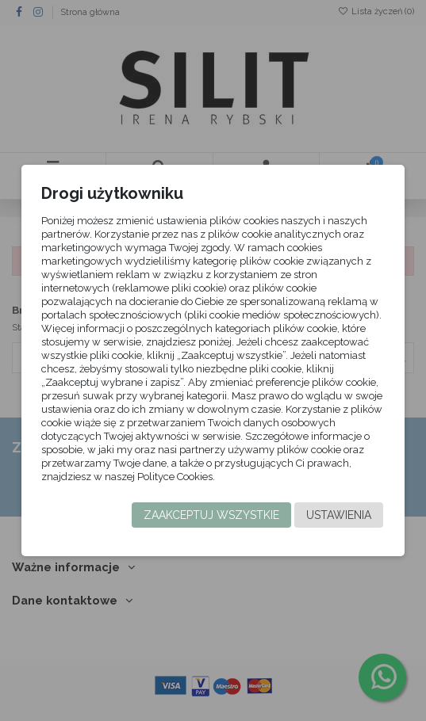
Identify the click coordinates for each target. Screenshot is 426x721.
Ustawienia (338, 515)
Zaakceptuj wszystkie (211, 515)
